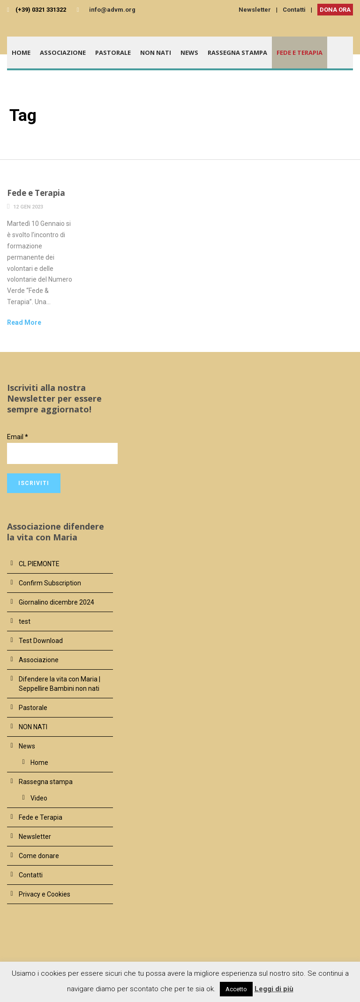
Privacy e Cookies (44, 894)
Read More (24, 322)
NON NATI (155, 52)
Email (17, 437)
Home (21, 52)
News (189, 52)
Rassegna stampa (237, 52)
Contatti (294, 9)
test (24, 621)
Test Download (41, 640)
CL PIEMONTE (39, 564)
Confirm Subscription (50, 583)
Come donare (39, 856)
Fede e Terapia (299, 52)
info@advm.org (112, 9)
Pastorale (113, 52)
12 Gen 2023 (28, 207)
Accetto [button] (236, 989)
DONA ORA (335, 9)
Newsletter (255, 9)
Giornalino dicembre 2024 (56, 602)
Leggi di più (274, 989)
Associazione (63, 52)
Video (38, 798)
